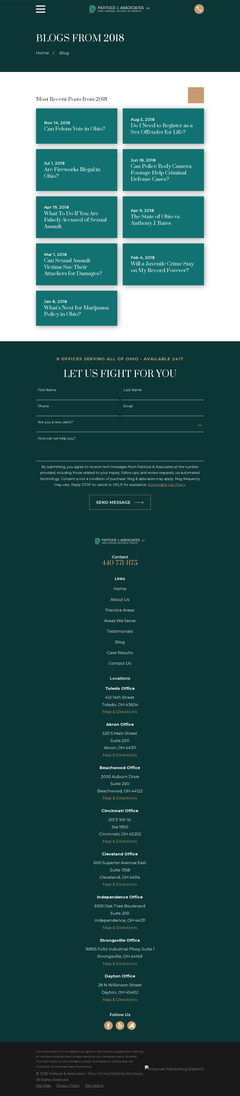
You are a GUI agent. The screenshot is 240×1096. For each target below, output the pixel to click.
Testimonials (120, 631)
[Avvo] (131, 1025)
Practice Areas (120, 610)
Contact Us (120, 663)
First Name (47, 390)
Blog (120, 642)
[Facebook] (108, 1025)
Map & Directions (120, 711)
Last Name (132, 390)
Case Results (120, 652)
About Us (120, 599)
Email (128, 406)
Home (120, 588)
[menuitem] (43, 1086)
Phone (43, 406)
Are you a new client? (55, 422)
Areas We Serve (120, 620)
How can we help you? (56, 439)
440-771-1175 (120, 563)
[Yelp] (120, 1025)
